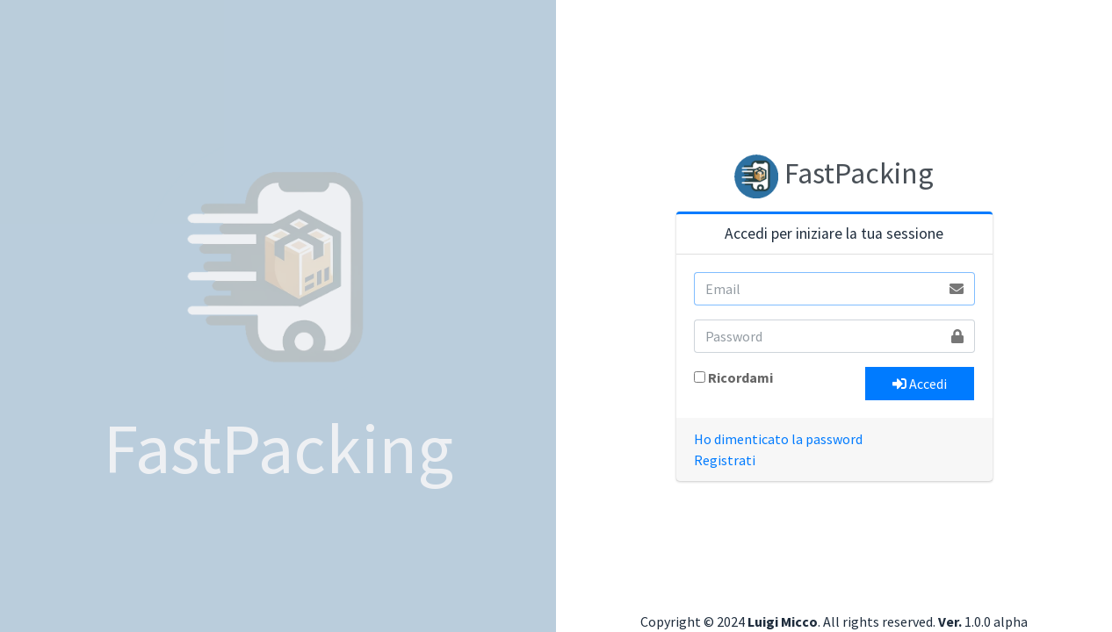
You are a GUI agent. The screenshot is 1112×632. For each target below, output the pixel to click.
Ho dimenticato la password (778, 439)
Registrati (724, 460)
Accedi (919, 383)
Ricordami (740, 377)
